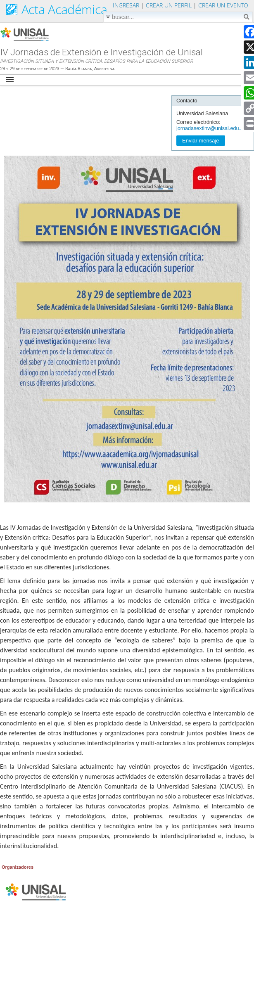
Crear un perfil (169, 5)
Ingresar (126, 5)
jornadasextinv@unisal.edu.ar (210, 128)
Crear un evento (223, 5)
